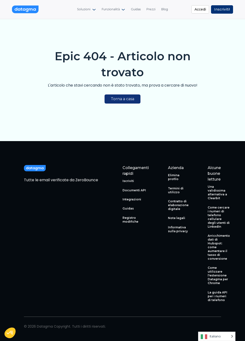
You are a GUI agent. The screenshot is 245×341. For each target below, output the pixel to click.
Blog (164, 9)
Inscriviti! (222, 9)
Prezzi (150, 9)
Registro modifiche (130, 219)
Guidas (135, 9)
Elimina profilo (173, 177)
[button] (10, 333)
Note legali (176, 218)
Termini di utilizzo (176, 190)
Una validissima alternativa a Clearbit (217, 192)
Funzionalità (110, 9)
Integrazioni (131, 199)
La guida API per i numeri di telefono (217, 296)
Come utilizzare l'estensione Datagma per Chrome (218, 275)
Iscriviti (128, 181)
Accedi (200, 9)
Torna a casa (122, 99)
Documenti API (134, 190)
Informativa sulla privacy (178, 229)
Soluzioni (84, 9)
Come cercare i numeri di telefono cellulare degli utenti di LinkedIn (219, 217)
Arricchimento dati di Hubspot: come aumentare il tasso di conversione (219, 247)
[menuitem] (87, 9)
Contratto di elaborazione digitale (178, 205)
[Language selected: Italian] (216, 336)
